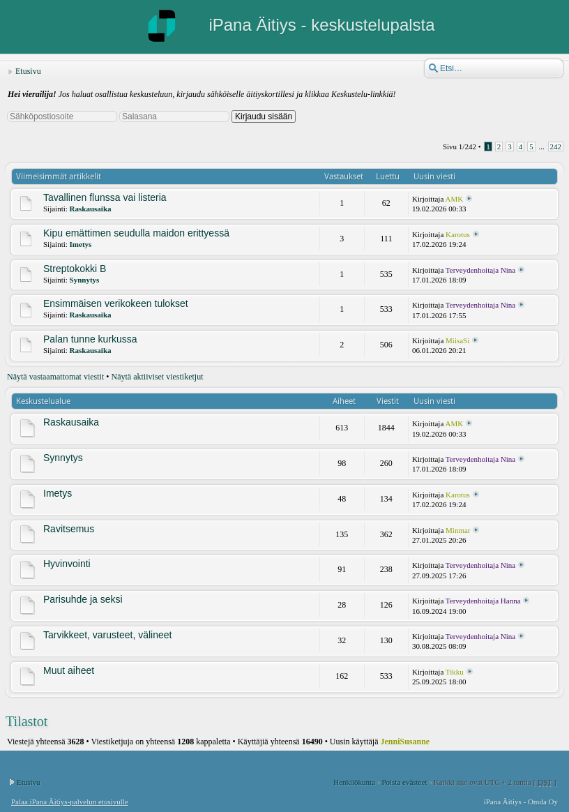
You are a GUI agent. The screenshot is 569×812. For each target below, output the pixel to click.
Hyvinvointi (67, 563)
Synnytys (85, 280)
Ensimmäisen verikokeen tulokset (115, 303)
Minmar (458, 530)
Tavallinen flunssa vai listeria (105, 197)
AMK (454, 199)
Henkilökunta (354, 782)
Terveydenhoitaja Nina (480, 270)
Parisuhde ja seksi (83, 599)
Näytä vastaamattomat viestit (55, 377)
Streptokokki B (74, 268)
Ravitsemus (68, 528)
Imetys (81, 244)
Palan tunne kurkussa (90, 339)
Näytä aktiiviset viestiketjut (158, 377)
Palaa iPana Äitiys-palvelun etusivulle (69, 801)
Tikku (455, 672)
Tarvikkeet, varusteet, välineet (107, 634)
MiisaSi (457, 340)
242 (556, 146)
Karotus (458, 234)
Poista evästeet (404, 782)
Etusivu (28, 71)
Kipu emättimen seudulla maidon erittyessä (136, 233)
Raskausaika (91, 208)
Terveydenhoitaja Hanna (483, 600)
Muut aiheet (68, 670)
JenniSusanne (405, 741)
